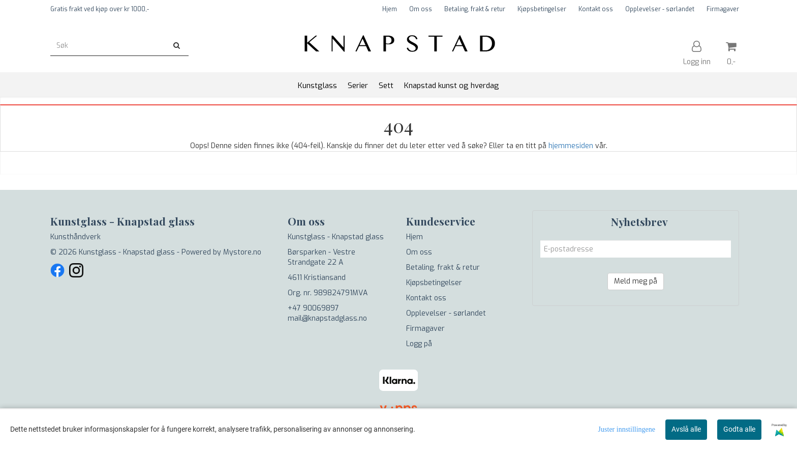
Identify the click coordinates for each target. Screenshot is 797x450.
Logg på (419, 344)
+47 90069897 (313, 308)
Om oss (420, 9)
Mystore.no (242, 252)
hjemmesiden (570, 146)
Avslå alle (686, 429)
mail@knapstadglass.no (327, 318)
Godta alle (739, 429)
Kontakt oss (595, 9)
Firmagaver (723, 9)
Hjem (389, 9)
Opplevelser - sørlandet (659, 9)
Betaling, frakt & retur (474, 9)
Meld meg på (635, 281)
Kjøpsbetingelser (541, 9)
